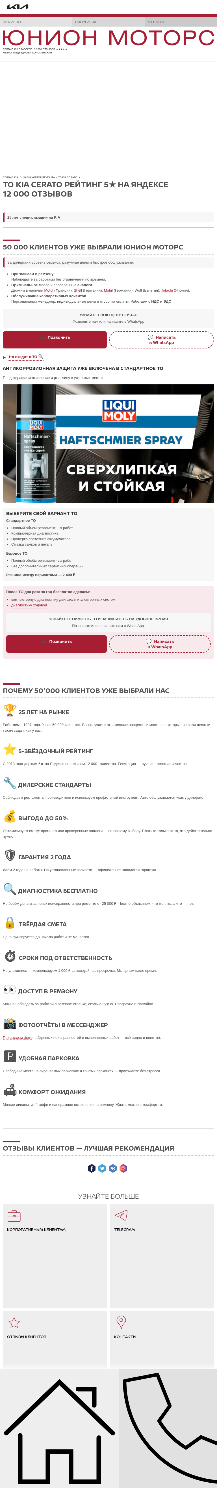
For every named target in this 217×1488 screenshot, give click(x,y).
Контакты (155, 22)
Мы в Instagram (123, 1168)
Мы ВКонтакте (113, 1168)
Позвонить (54, 337)
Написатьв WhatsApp (161, 340)
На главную (12, 22)
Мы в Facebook (92, 1168)
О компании (85, 22)
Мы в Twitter (102, 1168)
